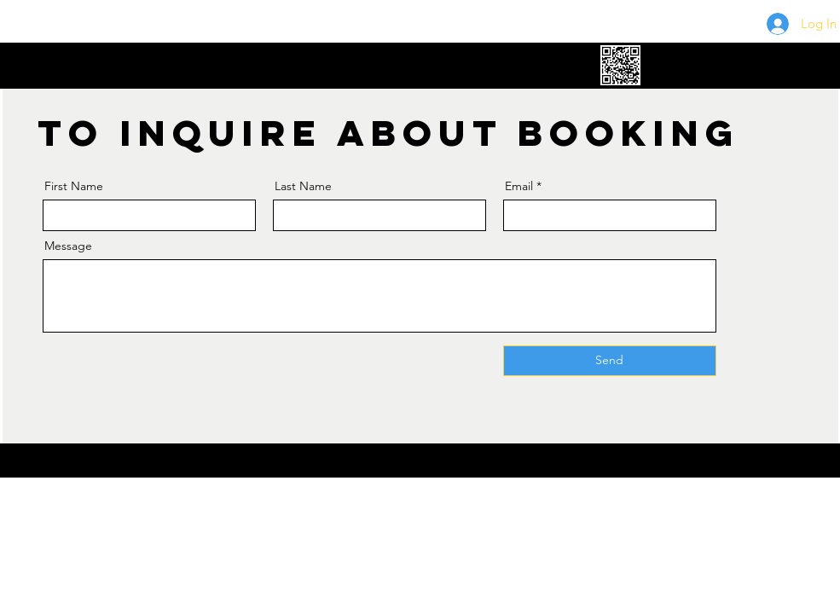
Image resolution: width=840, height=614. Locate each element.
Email (519, 186)
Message (68, 246)
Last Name (303, 186)
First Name (73, 186)
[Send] (609, 360)
